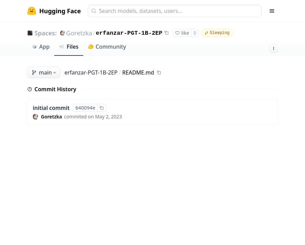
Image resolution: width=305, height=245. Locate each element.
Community (107, 46)
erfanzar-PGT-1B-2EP (129, 33)
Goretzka (79, 33)
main (44, 72)
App (40, 46)
